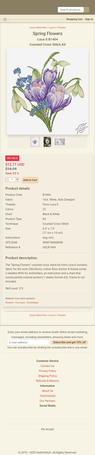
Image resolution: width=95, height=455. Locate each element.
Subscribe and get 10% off (69, 342)
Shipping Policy (47, 376)
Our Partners (47, 400)
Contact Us (47, 366)
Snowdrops (32, 302)
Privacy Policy (47, 371)
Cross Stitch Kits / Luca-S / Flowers (47, 27)
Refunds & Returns (47, 380)
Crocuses (20, 302)
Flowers (9, 302)
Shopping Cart (74, 19)
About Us (47, 390)
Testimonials (47, 395)
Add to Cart (30, 180)
